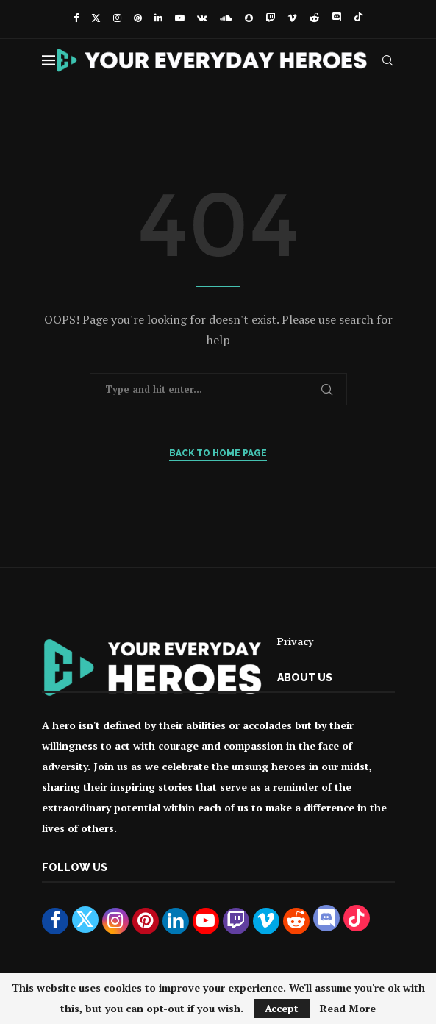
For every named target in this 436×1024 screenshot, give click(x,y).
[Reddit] (314, 17)
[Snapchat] (249, 17)
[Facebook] (76, 17)
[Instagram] (117, 17)
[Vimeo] (292, 17)
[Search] (387, 60)
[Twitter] (96, 17)
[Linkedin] (158, 17)
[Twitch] (270, 17)
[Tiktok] (358, 17)
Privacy (295, 641)
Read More (348, 1008)
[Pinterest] (138, 17)
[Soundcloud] (226, 17)
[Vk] (202, 17)
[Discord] (336, 17)
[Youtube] (180, 17)
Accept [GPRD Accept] (282, 1008)
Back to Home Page (218, 453)
